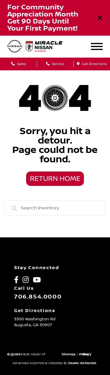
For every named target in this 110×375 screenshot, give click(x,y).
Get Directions (92, 64)
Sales (18, 64)
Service (55, 64)
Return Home (55, 179)
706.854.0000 (38, 297)
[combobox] (55, 208)
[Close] (100, 18)
